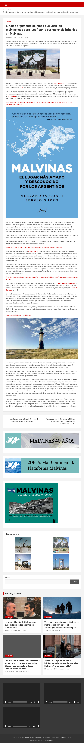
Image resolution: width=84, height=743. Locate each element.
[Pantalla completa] (38, 702)
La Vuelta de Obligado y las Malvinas (18, 315)
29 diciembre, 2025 (11, 671)
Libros (8, 22)
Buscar (7, 577)
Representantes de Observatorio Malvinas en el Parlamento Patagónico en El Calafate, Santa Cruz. (60, 421)
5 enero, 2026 (9, 630)
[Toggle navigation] (6, 4)
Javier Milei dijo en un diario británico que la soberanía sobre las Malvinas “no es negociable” (61, 663)
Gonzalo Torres (23, 38)
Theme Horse (64, 737)
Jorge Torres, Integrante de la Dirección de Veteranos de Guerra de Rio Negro (24, 420)
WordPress (49, 740)
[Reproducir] (6, 702)
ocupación (12, 96)
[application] (21, 693)
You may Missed (13, 593)
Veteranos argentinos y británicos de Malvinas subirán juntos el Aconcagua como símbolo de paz (61, 625)
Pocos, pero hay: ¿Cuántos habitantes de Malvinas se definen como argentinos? (34, 248)
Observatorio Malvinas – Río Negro (37, 737)
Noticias (8, 617)
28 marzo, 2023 (11, 38)
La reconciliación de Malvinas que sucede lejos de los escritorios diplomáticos (21, 625)
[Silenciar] (34, 702)
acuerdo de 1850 (34, 251)
